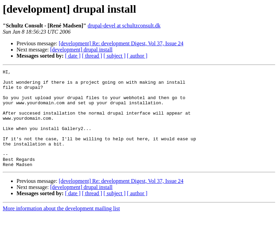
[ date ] (73, 56)
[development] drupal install (81, 49)
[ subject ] (115, 56)
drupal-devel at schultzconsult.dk (124, 25)
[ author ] (137, 56)
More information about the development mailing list (61, 228)
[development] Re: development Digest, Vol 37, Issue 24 (121, 43)
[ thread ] (92, 56)
